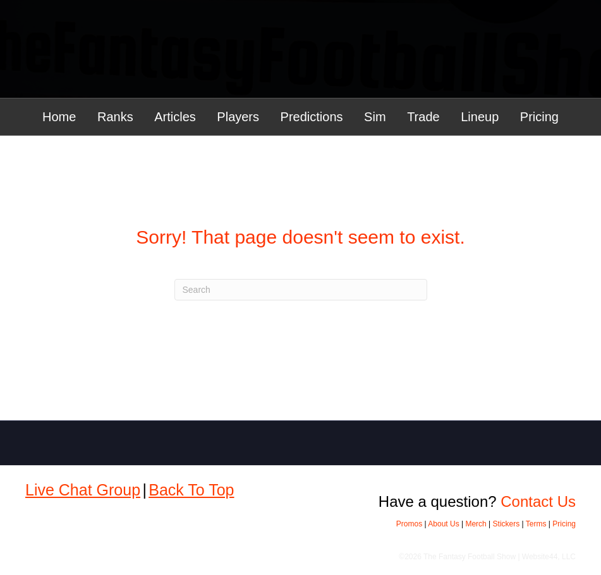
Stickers (506, 523)
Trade (423, 117)
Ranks (115, 117)
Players (238, 117)
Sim (374, 117)
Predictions (312, 117)
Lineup (480, 117)
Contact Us (538, 501)
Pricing (539, 117)
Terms (536, 523)
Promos (409, 523)
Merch (475, 523)
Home (59, 117)
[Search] (300, 289)
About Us (443, 523)
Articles (175, 117)
